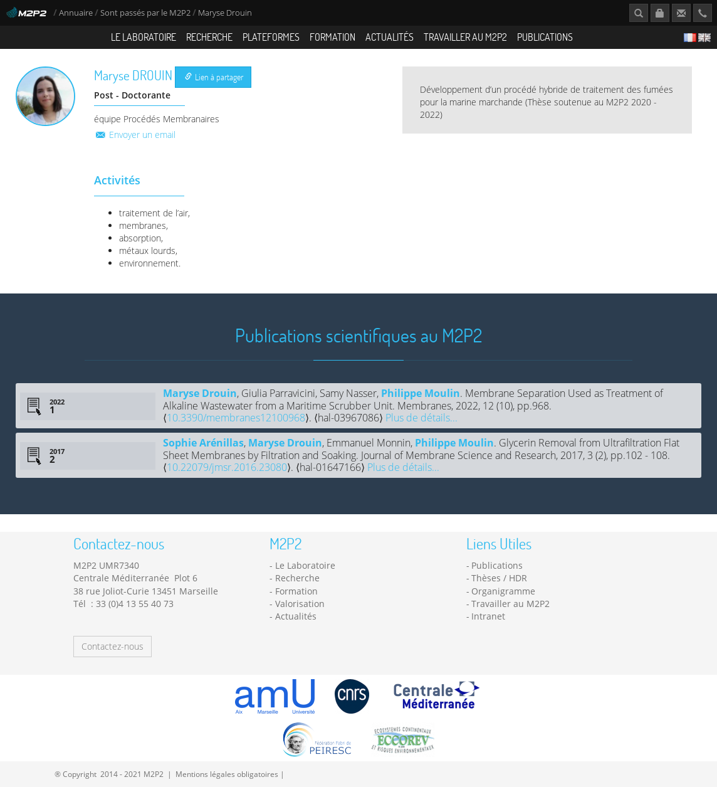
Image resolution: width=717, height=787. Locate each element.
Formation (332, 36)
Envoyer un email (134, 134)
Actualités (389, 36)
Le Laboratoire (143, 36)
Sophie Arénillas (203, 443)
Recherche (209, 36)
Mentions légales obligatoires (226, 774)
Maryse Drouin (200, 393)
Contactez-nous (112, 646)
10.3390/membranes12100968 (236, 418)
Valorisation (300, 604)
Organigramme (503, 591)
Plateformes (271, 36)
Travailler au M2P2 (465, 36)
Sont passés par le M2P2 (145, 13)
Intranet (488, 616)
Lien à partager (214, 77)
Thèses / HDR (499, 578)
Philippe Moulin (420, 393)
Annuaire (77, 13)
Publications (545, 36)
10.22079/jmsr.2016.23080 (227, 467)
